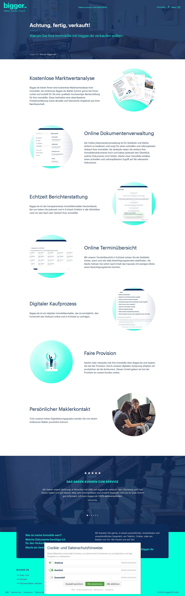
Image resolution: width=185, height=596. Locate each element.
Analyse (58, 562)
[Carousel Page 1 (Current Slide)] (87, 515)
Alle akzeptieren (94, 584)
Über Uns (24, 575)
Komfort (58, 570)
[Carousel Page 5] (95, 515)
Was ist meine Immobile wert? (43, 535)
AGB (7, 592)
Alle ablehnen (113, 584)
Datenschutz (16, 592)
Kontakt (23, 579)
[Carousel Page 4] (93, 515)
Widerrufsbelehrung (43, 592)
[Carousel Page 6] (97, 515)
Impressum (28, 592)
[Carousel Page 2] (89, 515)
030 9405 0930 (100, 7)
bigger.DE (34, 54)
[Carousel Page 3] (91, 515)
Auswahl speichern (74, 584)
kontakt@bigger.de (141, 549)
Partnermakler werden (31, 583)
